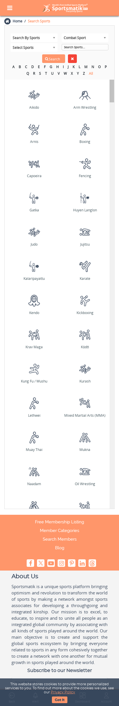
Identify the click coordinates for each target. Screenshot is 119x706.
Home (17, 21)
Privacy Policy (63, 692)
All (91, 73)
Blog (59, 547)
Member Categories (59, 530)
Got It (60, 700)
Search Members (60, 539)
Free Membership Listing (59, 522)
